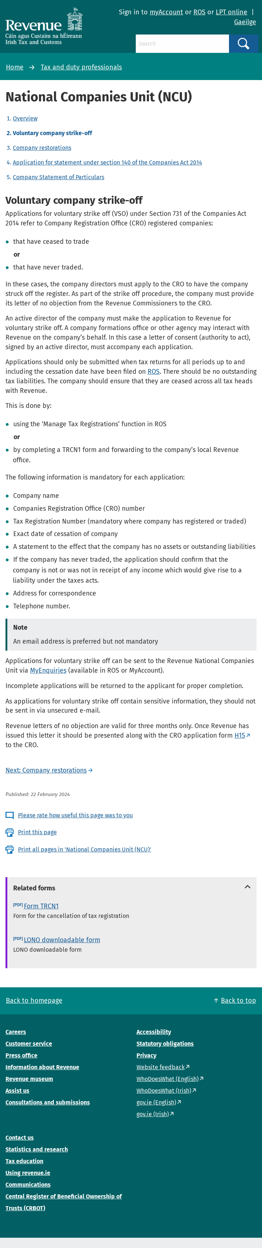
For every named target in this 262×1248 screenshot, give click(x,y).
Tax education (24, 1161)
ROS (199, 12)
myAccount (166, 12)
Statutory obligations (165, 1043)
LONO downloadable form (62, 940)
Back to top (238, 1000)
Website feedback (161, 1067)
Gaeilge (245, 22)
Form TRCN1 (41, 906)
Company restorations (42, 147)
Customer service (29, 1043)
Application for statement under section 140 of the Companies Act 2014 (107, 162)
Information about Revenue (42, 1067)
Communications (28, 1184)
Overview (25, 118)
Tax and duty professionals (81, 67)
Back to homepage (34, 1000)
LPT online (231, 12)
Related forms (34, 888)
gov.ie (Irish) (153, 1114)
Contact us (20, 1137)
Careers (16, 1031)
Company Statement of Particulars (58, 177)
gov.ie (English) (156, 1102)
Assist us (17, 1090)
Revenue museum (29, 1078)
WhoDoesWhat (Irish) (164, 1090)
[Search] (182, 44)
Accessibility (154, 1031)
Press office (21, 1055)
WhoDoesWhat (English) (168, 1078)
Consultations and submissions (48, 1102)
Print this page (37, 832)
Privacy (146, 1055)
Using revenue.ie (28, 1172)
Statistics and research (37, 1149)
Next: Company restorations (46, 770)
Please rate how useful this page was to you (75, 815)
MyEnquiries (48, 670)
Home (14, 67)
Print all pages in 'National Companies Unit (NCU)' (84, 849)
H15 (239, 735)
